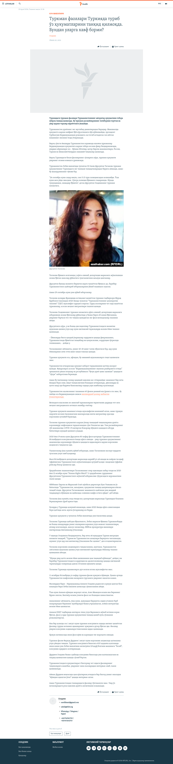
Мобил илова (58, 747)
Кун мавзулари (56, 14)
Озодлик (52, 36)
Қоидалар (22, 756)
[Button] (103, 46)
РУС (159, 4)
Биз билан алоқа (25, 751)
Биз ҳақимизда (25, 747)
